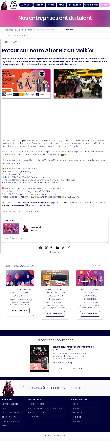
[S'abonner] (68, 30)
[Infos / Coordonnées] (15, 238)
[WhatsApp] (51, 247)
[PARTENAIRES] (85, 421)
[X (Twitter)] (46, 247)
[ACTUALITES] (85, 412)
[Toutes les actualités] (19, 35)
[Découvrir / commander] (67, 368)
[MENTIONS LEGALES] (12, 404)
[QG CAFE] (85, 417)
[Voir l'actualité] (20, 310)
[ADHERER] (105, 5)
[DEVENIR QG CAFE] (47, 412)
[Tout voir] (96, 265)
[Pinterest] (63, 247)
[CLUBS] (85, 408)
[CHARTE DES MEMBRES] (13, 413)
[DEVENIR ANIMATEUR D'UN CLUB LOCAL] (46, 408)
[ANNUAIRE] (85, 404)
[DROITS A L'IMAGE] (13, 417)
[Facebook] (40, 247)
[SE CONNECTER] (91, 5)
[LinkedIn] (57, 247)
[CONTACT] (13, 425)
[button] (51, 5)
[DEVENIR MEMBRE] (42, 404)
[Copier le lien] (68, 247)
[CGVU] (13, 408)
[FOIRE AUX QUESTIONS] (13, 421)
